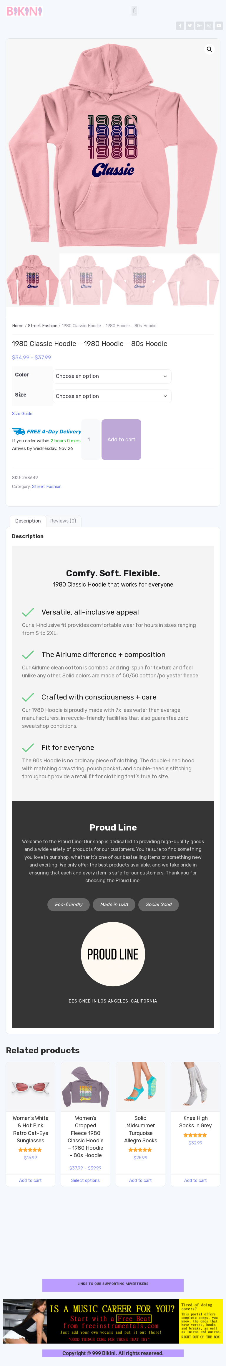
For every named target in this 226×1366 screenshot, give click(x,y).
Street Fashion (42, 325)
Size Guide (22, 414)
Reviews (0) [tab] (63, 521)
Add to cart (121, 439)
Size (20, 395)
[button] (134, 11)
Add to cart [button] (30, 1180)
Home (18, 325)
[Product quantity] (90, 439)
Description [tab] (28, 521)
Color (22, 374)
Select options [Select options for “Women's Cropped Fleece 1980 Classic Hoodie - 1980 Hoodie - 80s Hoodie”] (85, 1180)
